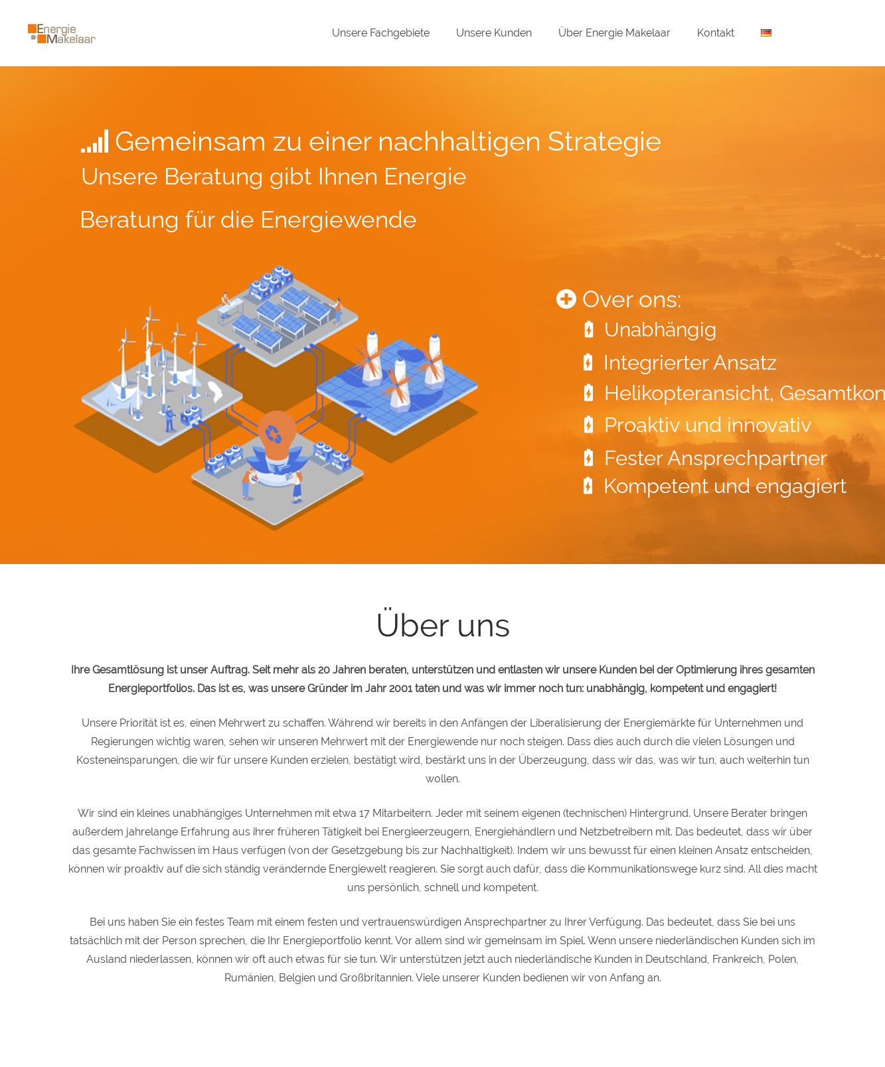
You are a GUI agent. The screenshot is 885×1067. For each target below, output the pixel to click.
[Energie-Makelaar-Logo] (61, 33)
